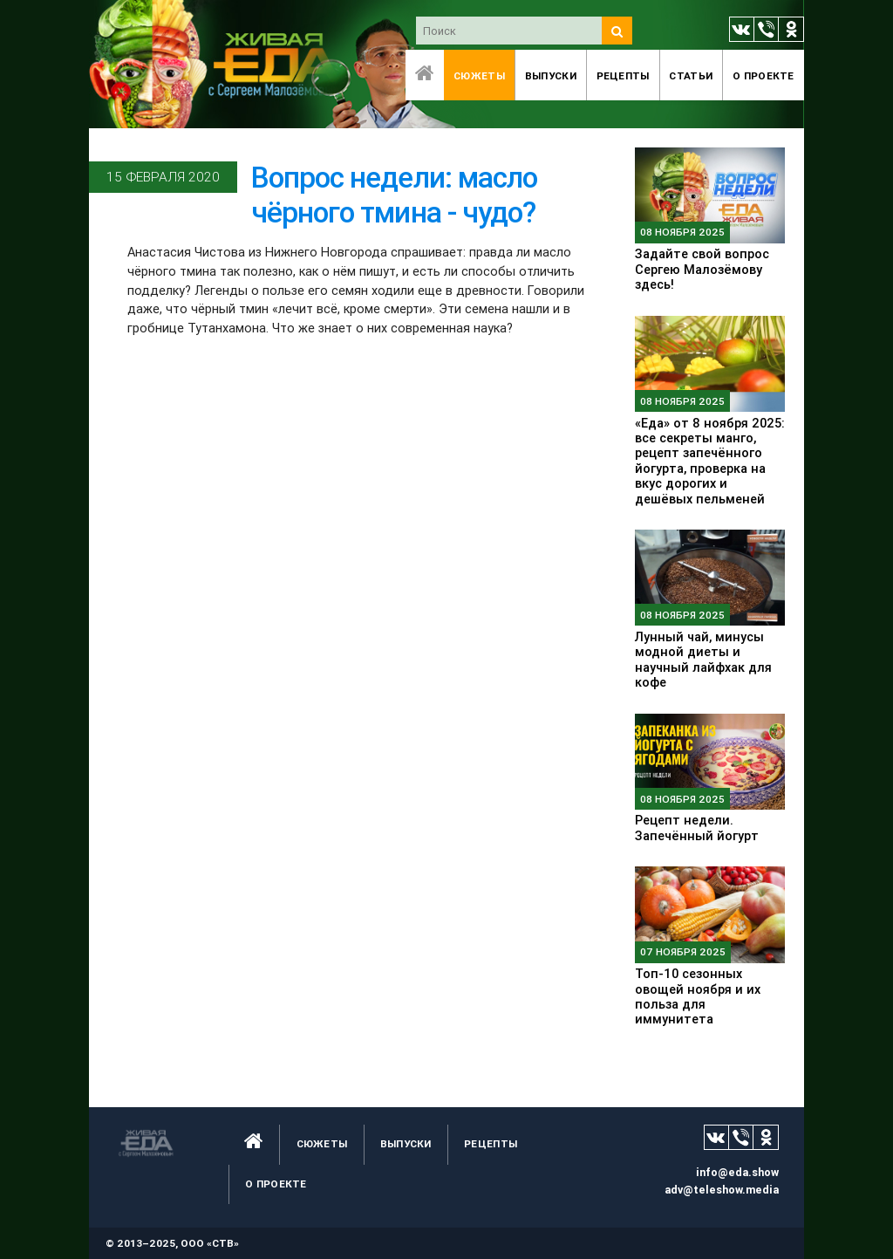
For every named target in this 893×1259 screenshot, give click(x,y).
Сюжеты (479, 75)
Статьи (690, 75)
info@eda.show (737, 1172)
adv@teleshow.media (722, 1189)
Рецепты (623, 75)
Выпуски (550, 75)
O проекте (763, 75)
